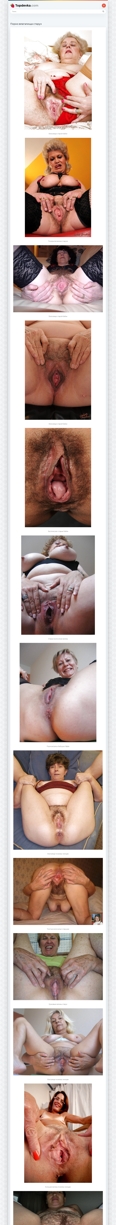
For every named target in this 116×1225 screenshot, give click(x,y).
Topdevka (26, 5)
